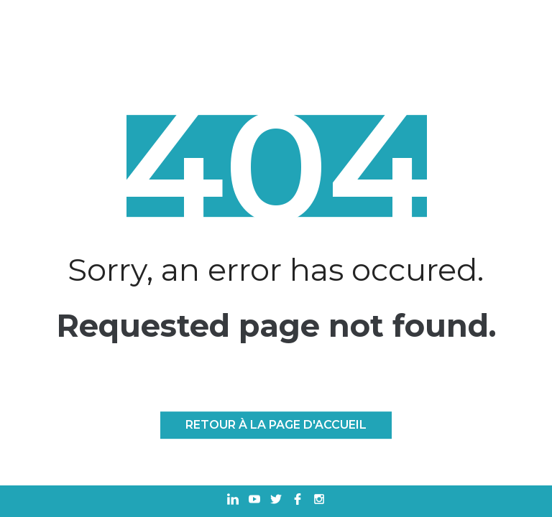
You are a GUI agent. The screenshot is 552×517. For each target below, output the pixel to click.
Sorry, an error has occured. (276, 270)
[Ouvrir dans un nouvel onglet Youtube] (254, 501)
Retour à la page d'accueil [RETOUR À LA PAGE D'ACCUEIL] (276, 425)
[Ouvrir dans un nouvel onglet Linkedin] (233, 501)
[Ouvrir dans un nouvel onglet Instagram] (319, 501)
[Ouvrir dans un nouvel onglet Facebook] (297, 501)
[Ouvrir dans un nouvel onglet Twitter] (276, 501)
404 (276, 166)
